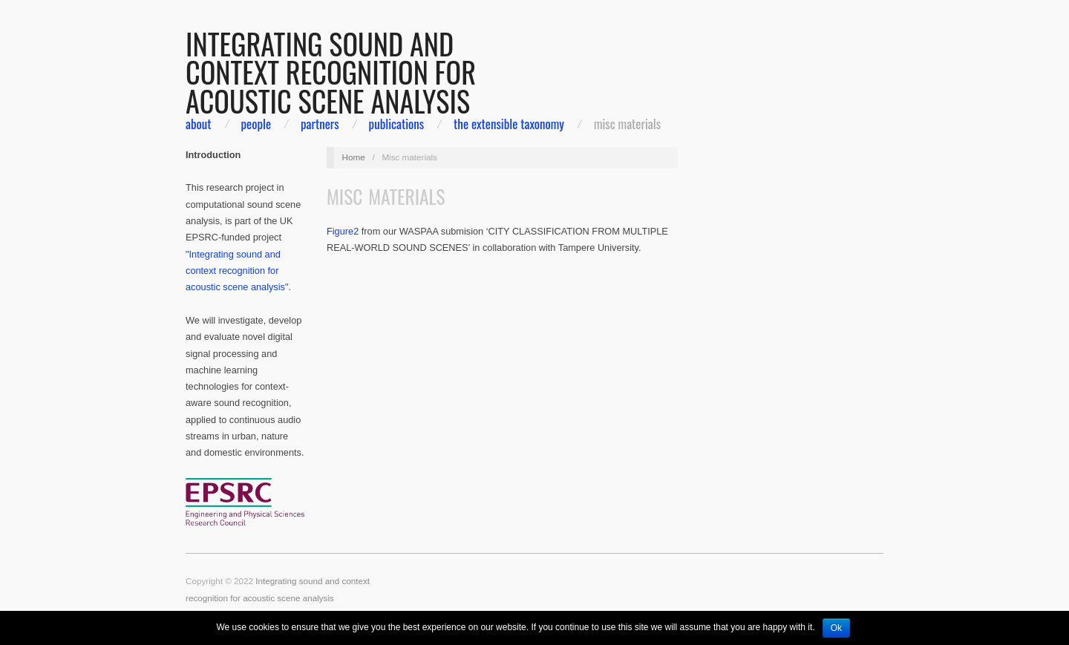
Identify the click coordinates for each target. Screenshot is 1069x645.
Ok (836, 628)
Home (353, 157)
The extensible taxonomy (509, 123)
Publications (397, 123)
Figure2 (343, 231)
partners (320, 123)
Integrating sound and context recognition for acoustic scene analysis (235, 271)
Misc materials (627, 123)
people (256, 123)
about (199, 123)
